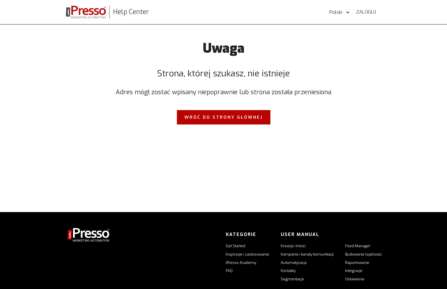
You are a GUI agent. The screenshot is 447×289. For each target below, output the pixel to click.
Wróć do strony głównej (223, 117)
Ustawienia (354, 279)
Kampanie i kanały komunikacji (307, 254)
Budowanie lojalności (363, 254)
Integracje (353, 270)
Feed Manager (357, 245)
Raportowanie (357, 262)
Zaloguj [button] (366, 12)
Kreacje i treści (293, 245)
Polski (336, 12)
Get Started (235, 245)
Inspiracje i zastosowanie (247, 254)
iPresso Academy (241, 262)
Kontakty (288, 270)
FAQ (229, 270)
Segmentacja (292, 279)
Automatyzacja (294, 262)
